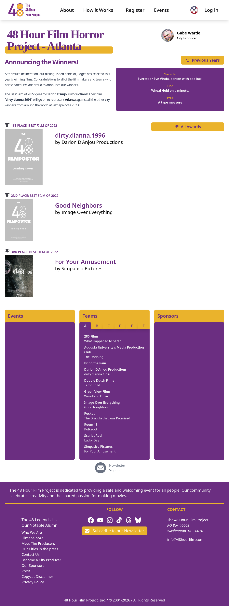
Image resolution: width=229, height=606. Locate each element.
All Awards (187, 126)
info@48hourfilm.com (185, 539)
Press (25, 571)
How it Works (98, 11)
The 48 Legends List (39, 519)
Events (161, 11)
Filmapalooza (32, 538)
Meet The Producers (38, 543)
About (67, 11)
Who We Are (31, 532)
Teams (90, 316)
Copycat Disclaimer (37, 576)
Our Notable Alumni (40, 525)
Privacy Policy (32, 582)
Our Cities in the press (39, 549)
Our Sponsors (32, 565)
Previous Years (202, 60)
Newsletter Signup (117, 467)
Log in (209, 11)
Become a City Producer (41, 560)
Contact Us (30, 554)
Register (135, 11)
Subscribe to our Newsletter (114, 530)
